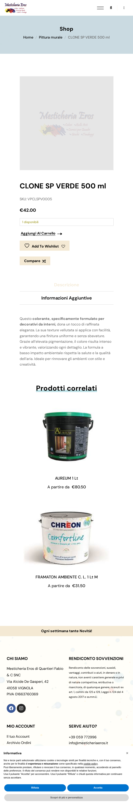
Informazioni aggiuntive (66, 298)
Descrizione (66, 285)
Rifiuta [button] (35, 787)
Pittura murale (50, 37)
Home (28, 37)
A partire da (66, 487)
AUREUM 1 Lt (66, 478)
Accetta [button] (97, 787)
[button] (127, 753)
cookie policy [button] (91, 763)
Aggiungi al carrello (38, 233)
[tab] (67, 284)
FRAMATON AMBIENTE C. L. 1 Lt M (67, 577)
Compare (32, 261)
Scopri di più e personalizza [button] (66, 797)
